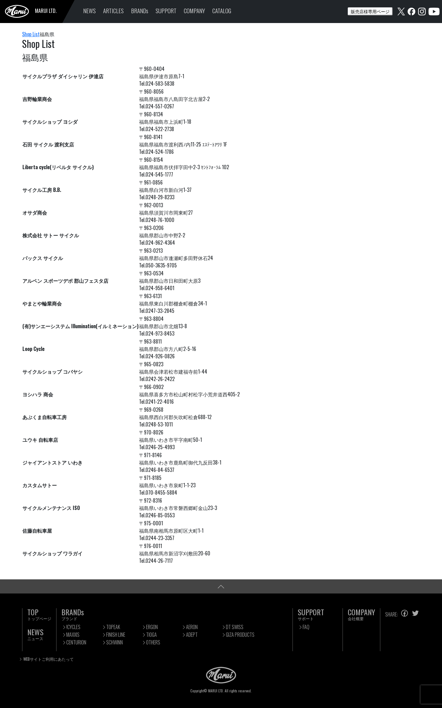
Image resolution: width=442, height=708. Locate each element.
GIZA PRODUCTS (240, 634)
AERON (192, 627)
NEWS (89, 10)
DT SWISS (234, 627)
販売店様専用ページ (370, 11)
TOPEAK (113, 627)
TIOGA (151, 634)
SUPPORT (166, 10)
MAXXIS (72, 634)
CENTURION (76, 642)
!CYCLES (73, 627)
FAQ (306, 627)
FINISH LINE (115, 634)
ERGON (152, 627)
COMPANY (194, 10)
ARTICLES (113, 10)
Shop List (31, 34)
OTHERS (153, 642)
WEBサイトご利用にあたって (48, 659)
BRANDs (139, 10)
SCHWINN (114, 642)
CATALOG (221, 10)
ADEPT (192, 634)
